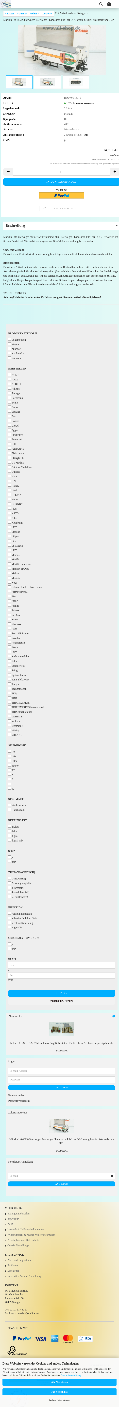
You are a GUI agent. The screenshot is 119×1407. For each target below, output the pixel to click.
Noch (12, 582)
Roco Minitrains (18, 633)
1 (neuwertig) (17, 878)
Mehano (14, 573)
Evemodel (15, 439)
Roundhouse (16, 642)
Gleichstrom (16, 809)
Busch (13, 416)
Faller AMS (16, 448)
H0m (12, 760)
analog (13, 826)
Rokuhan (14, 637)
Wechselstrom (17, 805)
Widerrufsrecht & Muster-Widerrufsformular (31, 1234)
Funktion (15, 907)
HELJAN (14, 494)
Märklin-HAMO (18, 568)
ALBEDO (15, 383)
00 (11, 788)
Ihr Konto (12, 1265)
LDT (12, 527)
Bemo (13, 402)
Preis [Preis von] (12, 959)
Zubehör (14, 348)
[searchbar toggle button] (101, 4)
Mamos (13, 554)
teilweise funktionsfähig (22, 918)
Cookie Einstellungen (18, 1245)
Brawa (13, 407)
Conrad (13, 420)
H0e (12, 756)
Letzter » (47, 13)
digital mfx (15, 840)
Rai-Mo (14, 614)
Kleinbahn (15, 522)
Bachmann (15, 397)
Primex (13, 610)
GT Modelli (16, 462)
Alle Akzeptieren (59, 1382)
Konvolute (15, 358)
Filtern (62, 993)
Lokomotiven (17, 339)
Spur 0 (13, 765)
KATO (13, 513)
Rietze (13, 619)
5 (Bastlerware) (18, 896)
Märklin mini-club (19, 564)
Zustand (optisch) (21, 872)
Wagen (13, 344)
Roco (12, 628)
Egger (13, 430)
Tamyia (13, 684)
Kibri (12, 517)
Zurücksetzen (61, 1001)
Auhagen (14, 393)
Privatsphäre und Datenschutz (23, 1240)
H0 (11, 751)
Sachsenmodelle (18, 656)
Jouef (12, 508)
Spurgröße (17, 745)
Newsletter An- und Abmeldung (24, 1276)
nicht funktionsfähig (20, 922)
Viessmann (15, 716)
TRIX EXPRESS (19, 702)
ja (11, 857)
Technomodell (17, 688)
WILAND (15, 734)
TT (11, 770)
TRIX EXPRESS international (26, 707)
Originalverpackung (24, 938)
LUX (12, 550)
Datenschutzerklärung (71, 1375)
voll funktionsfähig (20, 913)
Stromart (15, 799)
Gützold (14, 471)
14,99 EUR (62, 1150)
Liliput (13, 536)
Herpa (13, 499)
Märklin (14, 559)
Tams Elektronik (18, 679)
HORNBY (15, 503)
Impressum (13, 1218)
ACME (13, 374)
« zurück (22, 13)
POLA (13, 601)
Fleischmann (16, 453)
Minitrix (14, 577)
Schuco (13, 661)
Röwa (13, 647)
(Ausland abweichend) (85, 103)
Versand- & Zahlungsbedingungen (25, 1229)
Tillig (12, 693)
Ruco (12, 651)
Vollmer (14, 721)
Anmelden (61, 1088)
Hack (12, 476)
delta (12, 831)
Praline (13, 605)
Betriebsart (17, 820)
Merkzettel (13, 1270)
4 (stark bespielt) (18, 892)
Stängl (13, 670)
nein (12, 861)
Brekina (14, 411)
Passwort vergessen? (19, 1100)
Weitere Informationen (59, 1400)
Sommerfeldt (16, 665)
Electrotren (15, 434)
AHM (13, 379)
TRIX (13, 698)
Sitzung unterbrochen (18, 1213)
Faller (13, 443)
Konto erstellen (16, 1095)
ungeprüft (15, 927)
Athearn (14, 388)
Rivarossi (14, 624)
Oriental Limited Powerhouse (25, 587)
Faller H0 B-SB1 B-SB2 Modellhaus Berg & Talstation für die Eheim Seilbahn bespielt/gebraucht (61, 1043)
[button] (8, 172)
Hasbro (13, 485)
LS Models (15, 545)
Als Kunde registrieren (19, 1260)
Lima (12, 540)
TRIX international (20, 711)
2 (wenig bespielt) (19, 883)
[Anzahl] (61, 172)
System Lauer (17, 674)
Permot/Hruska (18, 591)
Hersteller (17, 368)
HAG (12, 480)
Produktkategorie (23, 333)
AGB (10, 1224)
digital (13, 835)
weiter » (34, 13)
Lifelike (14, 531)
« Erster (9, 13)
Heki (12, 490)
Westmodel (15, 725)
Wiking (13, 730)
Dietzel (13, 425)
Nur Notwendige (59, 1392)
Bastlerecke (16, 353)
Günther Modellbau (20, 467)
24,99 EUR (62, 1050)
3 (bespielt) (15, 887)
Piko (12, 596)
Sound (12, 851)
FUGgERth (16, 457)
